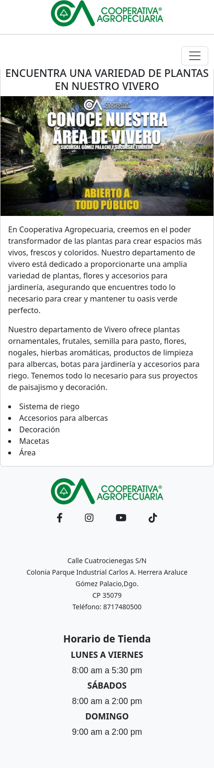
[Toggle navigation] (194, 55)
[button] (59, 517)
